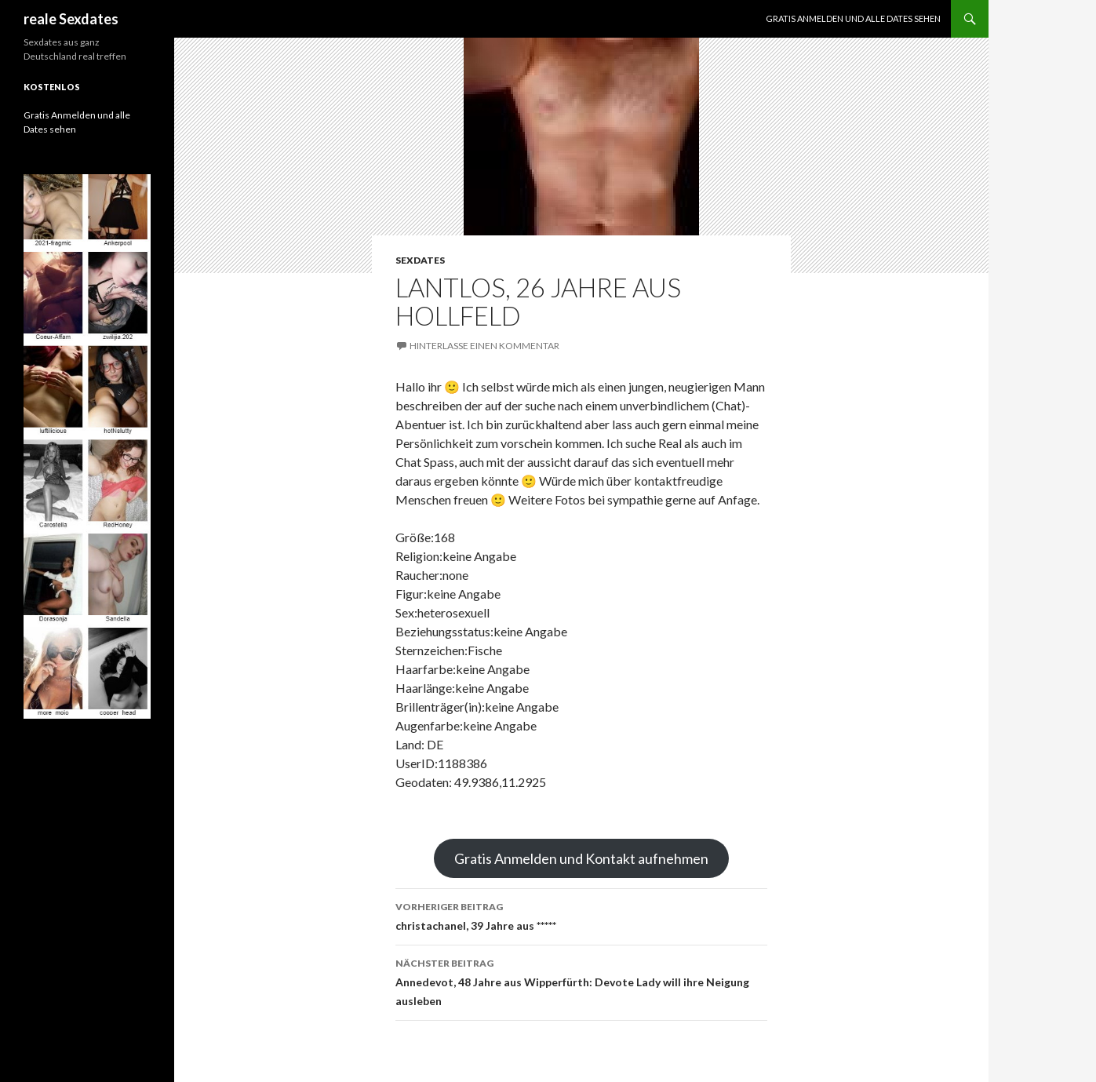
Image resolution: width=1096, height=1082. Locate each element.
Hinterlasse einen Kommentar (484, 346)
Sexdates (420, 260)
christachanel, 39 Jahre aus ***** (581, 915)
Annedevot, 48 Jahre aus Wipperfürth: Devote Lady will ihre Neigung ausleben (581, 980)
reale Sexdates (71, 18)
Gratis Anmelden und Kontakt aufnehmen (581, 858)
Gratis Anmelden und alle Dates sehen (853, 18)
